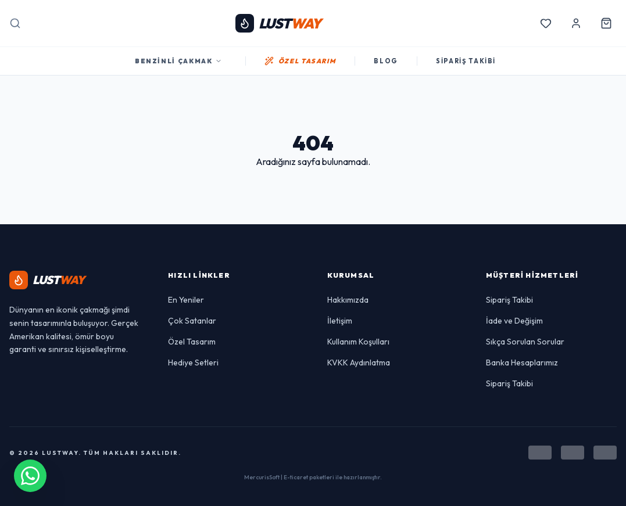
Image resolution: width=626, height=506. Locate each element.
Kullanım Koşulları (358, 341)
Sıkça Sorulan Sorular (525, 341)
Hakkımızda (348, 300)
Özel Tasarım (192, 341)
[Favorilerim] (545, 23)
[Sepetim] (606, 23)
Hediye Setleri (193, 362)
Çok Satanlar (192, 320)
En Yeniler (186, 300)
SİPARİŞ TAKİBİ (466, 61)
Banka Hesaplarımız (522, 362)
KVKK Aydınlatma (358, 362)
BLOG (386, 61)
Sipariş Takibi (509, 300)
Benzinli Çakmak (178, 61)
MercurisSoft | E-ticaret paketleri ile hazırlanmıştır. (313, 477)
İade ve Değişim (514, 320)
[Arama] (15, 23)
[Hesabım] (576, 23)
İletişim (339, 320)
